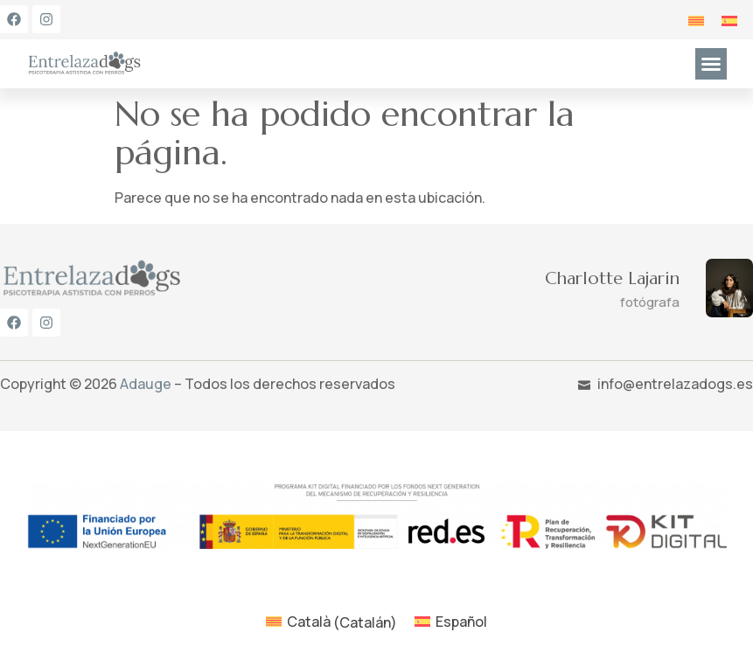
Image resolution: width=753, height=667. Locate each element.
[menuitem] (696, 19)
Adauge (145, 383)
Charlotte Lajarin (612, 278)
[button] (711, 64)
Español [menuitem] (461, 621)
